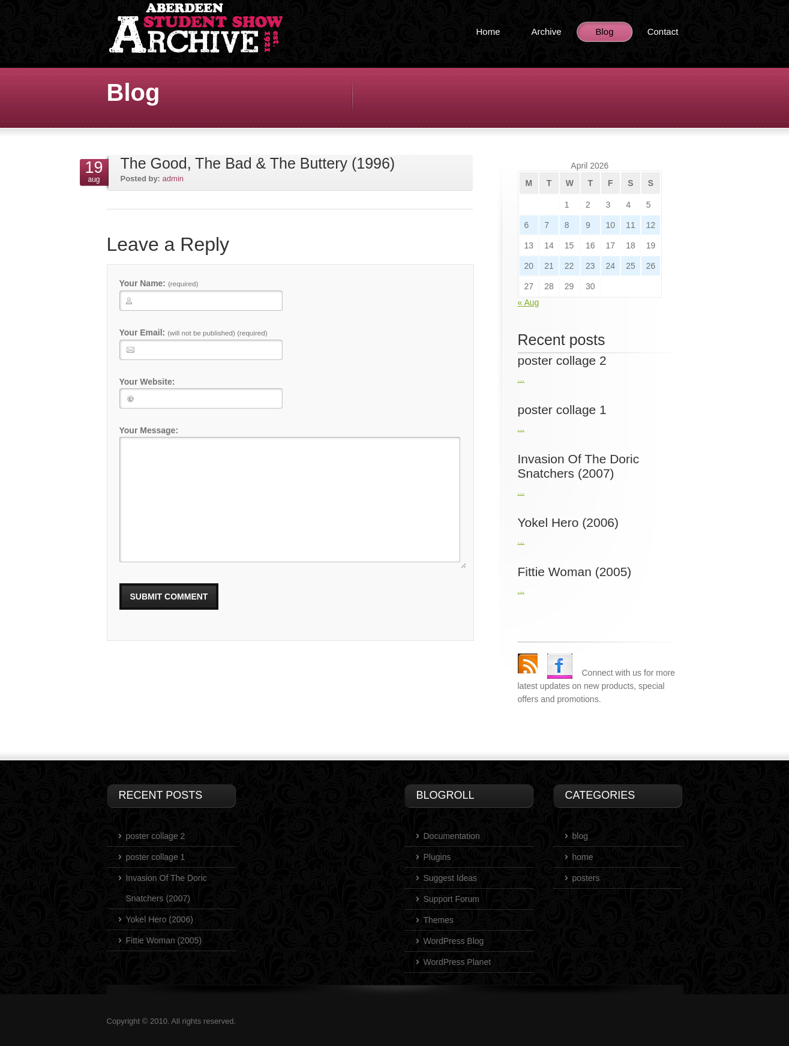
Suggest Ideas (451, 878)
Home (488, 31)
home (582, 857)
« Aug (528, 302)
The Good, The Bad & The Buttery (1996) (258, 163)
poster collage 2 (155, 836)
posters (586, 878)
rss (528, 663)
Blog (604, 31)
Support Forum (451, 899)
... (521, 378)
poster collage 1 (155, 857)
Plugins (437, 857)
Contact (663, 31)
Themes (439, 920)
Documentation (452, 836)
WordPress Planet (457, 962)
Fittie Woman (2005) (164, 940)
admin (173, 178)
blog (580, 836)
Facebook (559, 666)
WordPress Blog (454, 941)
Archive (546, 31)
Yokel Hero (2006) (159, 919)
